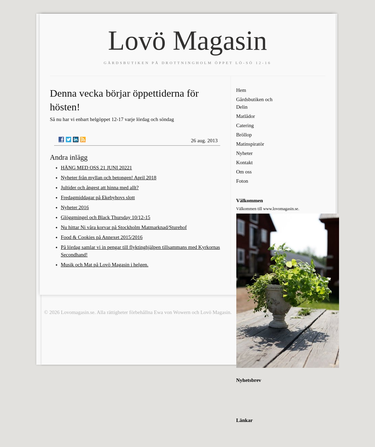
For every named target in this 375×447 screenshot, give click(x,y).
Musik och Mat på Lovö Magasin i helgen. (105, 264)
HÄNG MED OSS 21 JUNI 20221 (96, 167)
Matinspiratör (250, 144)
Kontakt (244, 162)
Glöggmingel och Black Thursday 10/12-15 (105, 217)
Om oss (244, 171)
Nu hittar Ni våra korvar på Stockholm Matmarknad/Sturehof (124, 227)
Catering (245, 125)
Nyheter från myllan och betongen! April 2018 (109, 177)
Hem (241, 90)
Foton (242, 181)
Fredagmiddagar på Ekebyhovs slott (98, 197)
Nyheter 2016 (75, 207)
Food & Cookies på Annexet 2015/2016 (102, 237)
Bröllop (244, 134)
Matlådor (245, 116)
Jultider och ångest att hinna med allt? (100, 187)
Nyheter (244, 153)
